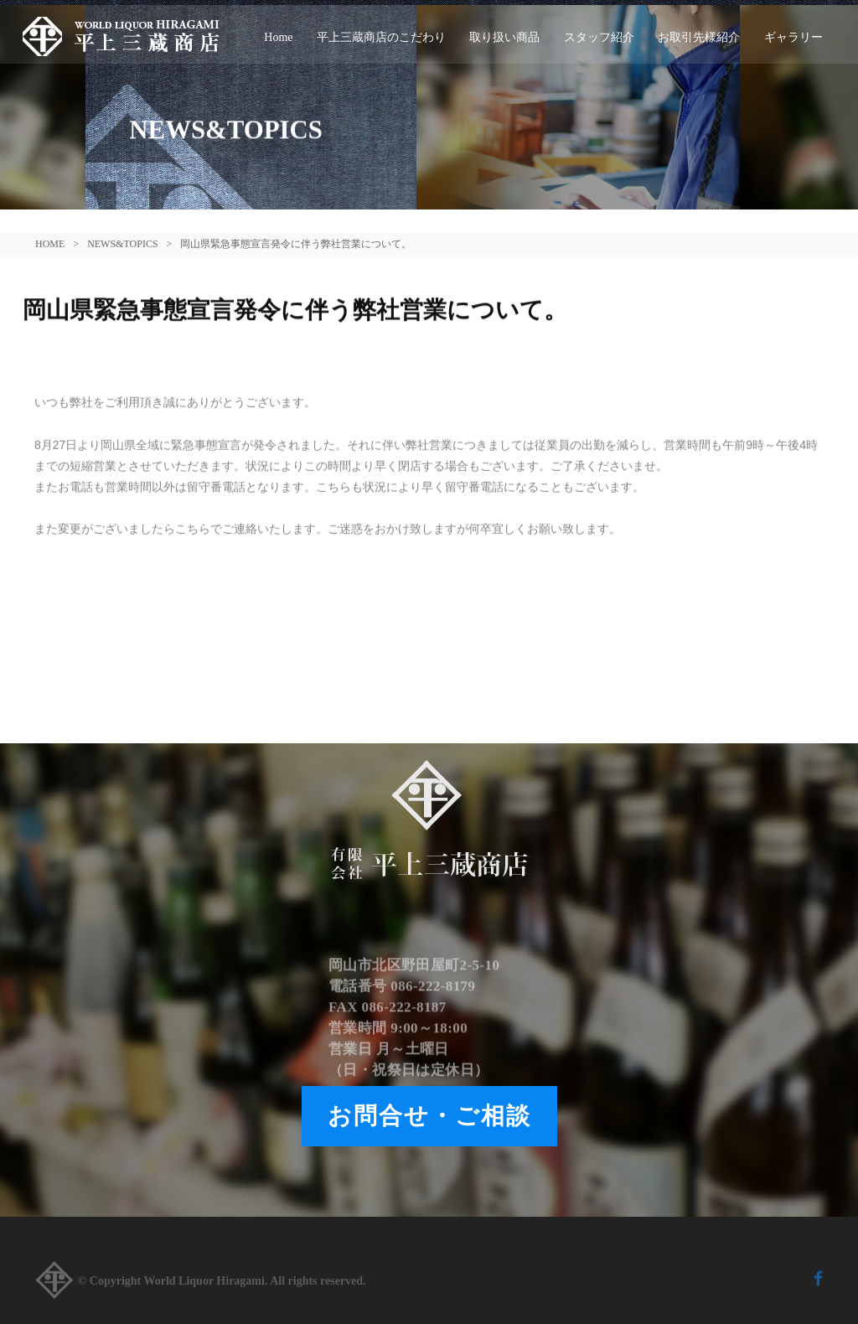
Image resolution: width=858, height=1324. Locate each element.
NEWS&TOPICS (122, 244)
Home (278, 37)
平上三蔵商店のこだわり (381, 37)
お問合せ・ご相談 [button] (429, 1116)
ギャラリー (793, 37)
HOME (50, 244)
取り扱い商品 (504, 37)
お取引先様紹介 (699, 37)
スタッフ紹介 (599, 37)
